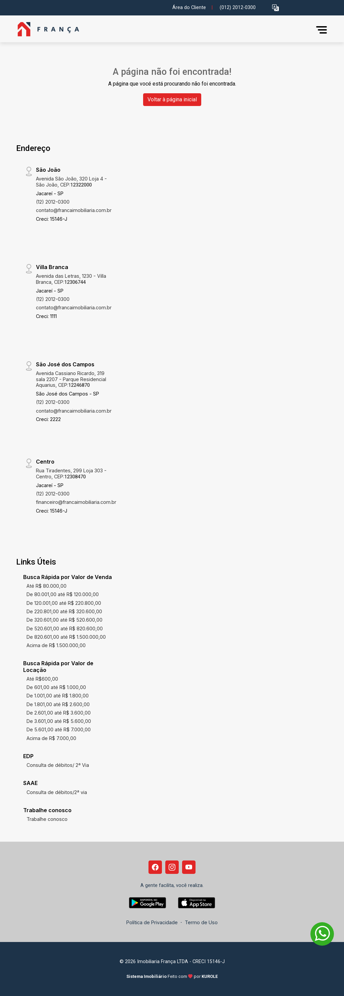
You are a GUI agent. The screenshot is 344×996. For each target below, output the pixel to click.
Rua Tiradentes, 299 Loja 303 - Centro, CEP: (71, 473)
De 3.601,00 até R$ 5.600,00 (59, 721)
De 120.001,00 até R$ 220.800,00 (64, 603)
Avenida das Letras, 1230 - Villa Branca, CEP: (71, 278)
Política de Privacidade (152, 922)
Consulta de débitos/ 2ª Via (58, 765)
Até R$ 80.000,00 (47, 586)
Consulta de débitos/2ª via (57, 792)
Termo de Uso (201, 922)
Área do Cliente (189, 7)
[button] (275, 8)
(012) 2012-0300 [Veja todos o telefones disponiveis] (238, 7)
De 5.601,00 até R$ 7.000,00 (59, 729)
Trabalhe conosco (47, 819)
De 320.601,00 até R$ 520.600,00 (64, 620)
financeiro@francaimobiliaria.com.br (76, 502)
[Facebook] (155, 867)
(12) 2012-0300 (53, 202)
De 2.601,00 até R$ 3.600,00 (59, 713)
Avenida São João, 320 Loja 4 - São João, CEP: (71, 181)
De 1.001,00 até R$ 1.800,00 (58, 695)
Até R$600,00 (42, 679)
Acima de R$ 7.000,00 (51, 738)
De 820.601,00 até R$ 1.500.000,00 (66, 637)
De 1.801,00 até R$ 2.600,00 (58, 704)
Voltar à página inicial (172, 99)
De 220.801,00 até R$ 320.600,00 (64, 611)
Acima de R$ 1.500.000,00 (56, 645)
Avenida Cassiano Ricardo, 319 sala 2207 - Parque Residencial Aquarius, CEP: (71, 379)
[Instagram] (172, 867)
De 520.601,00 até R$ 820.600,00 (65, 628)
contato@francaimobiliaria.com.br (74, 210)
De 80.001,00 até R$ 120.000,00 (63, 594)
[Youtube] (189, 867)
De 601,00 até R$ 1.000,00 (56, 687)
